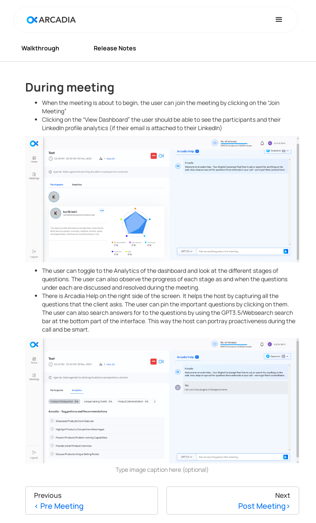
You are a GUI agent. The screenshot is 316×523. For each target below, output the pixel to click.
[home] (49, 20)
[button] (279, 20)
